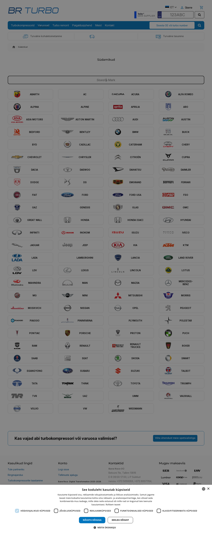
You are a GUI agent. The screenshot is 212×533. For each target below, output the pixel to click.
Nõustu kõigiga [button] (92, 520)
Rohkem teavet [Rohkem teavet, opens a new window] (113, 504)
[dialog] (106, 509)
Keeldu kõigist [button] (120, 520)
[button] (106, 527)
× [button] (208, 489)
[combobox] (203, 489)
